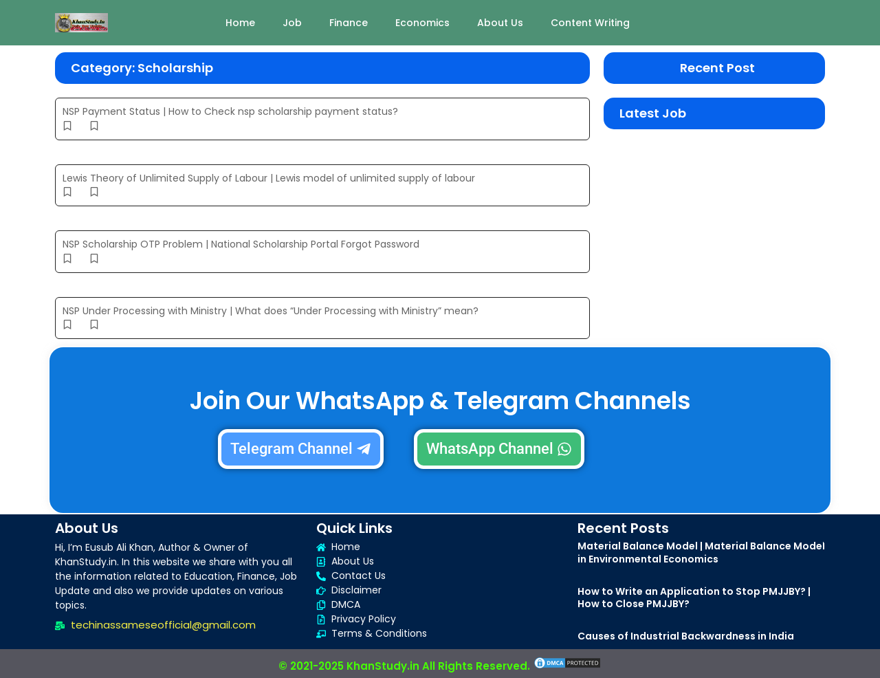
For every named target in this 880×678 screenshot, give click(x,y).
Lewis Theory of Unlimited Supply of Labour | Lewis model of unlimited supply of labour (269, 178)
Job (292, 23)
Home (240, 23)
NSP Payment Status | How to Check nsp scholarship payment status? (230, 111)
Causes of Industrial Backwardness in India (686, 636)
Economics (422, 23)
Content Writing (590, 23)
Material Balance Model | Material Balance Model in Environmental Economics (701, 552)
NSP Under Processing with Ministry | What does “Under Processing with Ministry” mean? (270, 311)
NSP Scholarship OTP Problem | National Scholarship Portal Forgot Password (241, 244)
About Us (500, 23)
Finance (348, 23)
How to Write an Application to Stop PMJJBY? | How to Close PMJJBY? (694, 597)
